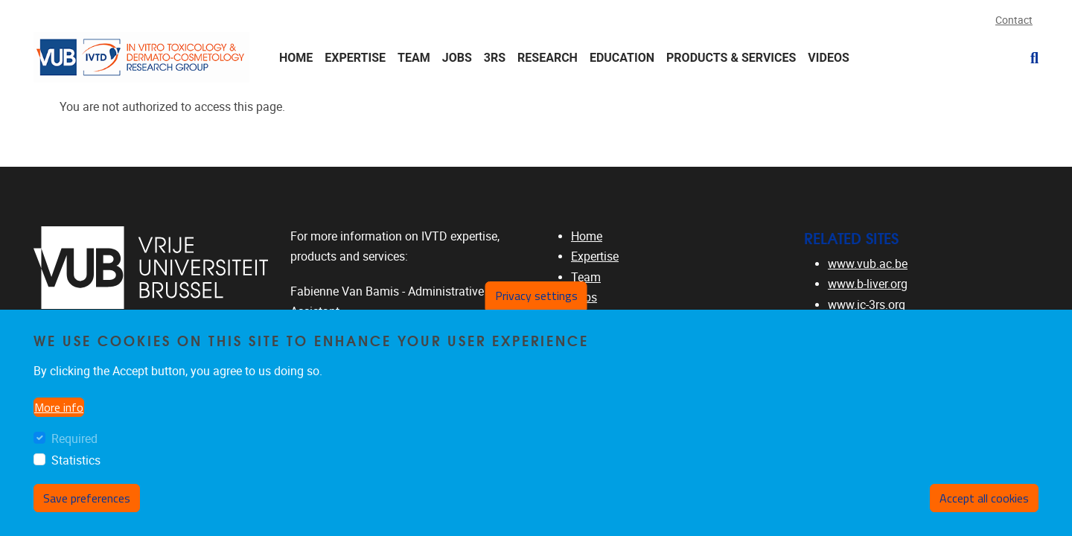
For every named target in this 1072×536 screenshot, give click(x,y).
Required (74, 439)
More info (58, 407)
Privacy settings (536, 295)
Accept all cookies (984, 498)
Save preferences (86, 498)
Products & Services (731, 58)
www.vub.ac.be (867, 264)
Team (414, 58)
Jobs (457, 58)
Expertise (355, 58)
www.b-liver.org (867, 284)
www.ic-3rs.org (866, 305)
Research (547, 58)
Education (622, 58)
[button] (1028, 58)
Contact (1014, 20)
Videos (828, 58)
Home (296, 58)
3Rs (494, 58)
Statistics (75, 460)
